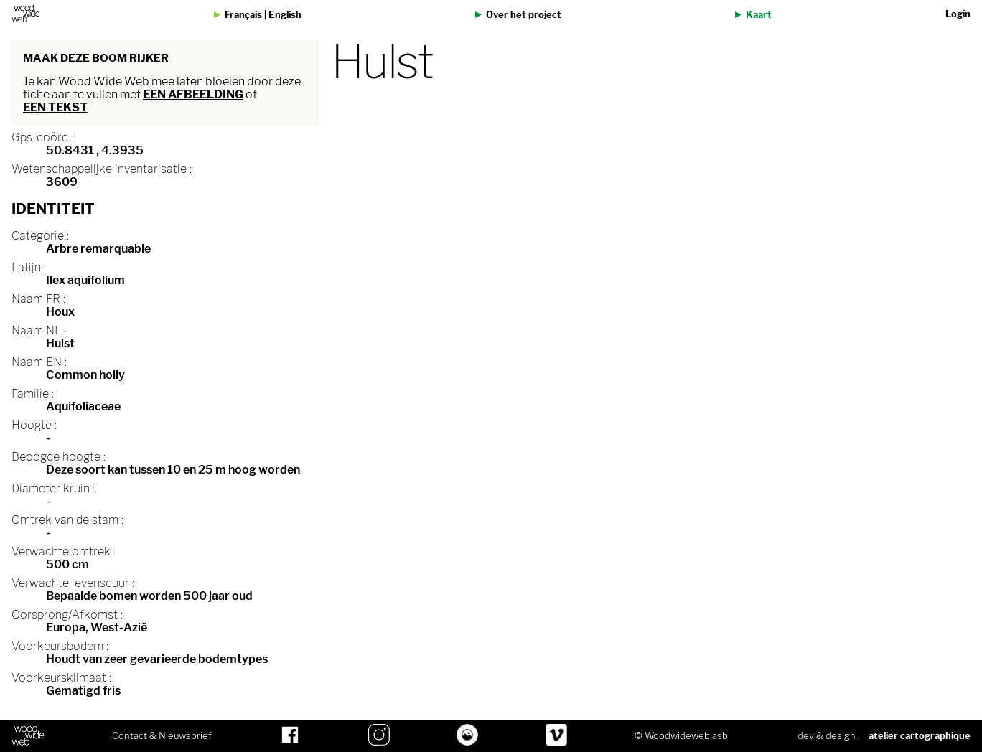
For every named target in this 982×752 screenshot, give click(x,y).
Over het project (523, 14)
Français (243, 14)
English (284, 14)
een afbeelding (193, 94)
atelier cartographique (920, 735)
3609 (62, 182)
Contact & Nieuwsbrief (162, 736)
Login (958, 14)
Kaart (759, 14)
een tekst (55, 107)
